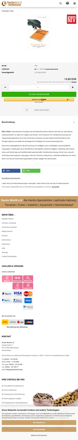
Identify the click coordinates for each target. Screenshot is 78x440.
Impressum (6, 244)
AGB (3, 248)
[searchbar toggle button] (60, 3)
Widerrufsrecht (7, 231)
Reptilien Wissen (7, 219)
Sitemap (5, 252)
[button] (5, 87)
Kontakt (5, 236)
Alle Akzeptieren (39, 422)
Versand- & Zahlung (9, 223)
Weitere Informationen (39, 435)
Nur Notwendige (39, 429)
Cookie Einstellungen (9, 256)
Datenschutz (6, 240)
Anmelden (55, 187)
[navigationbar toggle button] (74, 3)
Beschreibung (8, 122)
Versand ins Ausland (9, 227)
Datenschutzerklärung (61, 418)
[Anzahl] (39, 87)
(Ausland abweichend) (51, 69)
